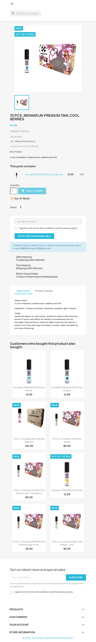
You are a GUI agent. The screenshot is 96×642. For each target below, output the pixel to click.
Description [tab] (23, 290)
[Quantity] (13, 191)
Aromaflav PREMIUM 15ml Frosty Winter (29, 389)
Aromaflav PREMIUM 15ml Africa (67, 490)
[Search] (25, 13)
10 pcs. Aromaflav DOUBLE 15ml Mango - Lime (67, 543)
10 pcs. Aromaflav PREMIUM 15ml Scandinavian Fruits (29, 543)
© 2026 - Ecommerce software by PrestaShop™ (48, 638)
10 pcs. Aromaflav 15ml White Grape (67, 440)
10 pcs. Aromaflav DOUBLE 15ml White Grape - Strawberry (29, 492)
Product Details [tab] (44, 290)
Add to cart (32, 191)
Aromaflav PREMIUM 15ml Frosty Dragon (67, 389)
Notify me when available (34, 236)
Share (21, 207)
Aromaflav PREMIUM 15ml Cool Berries (44, 174)
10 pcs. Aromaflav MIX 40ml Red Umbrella (29, 440)
